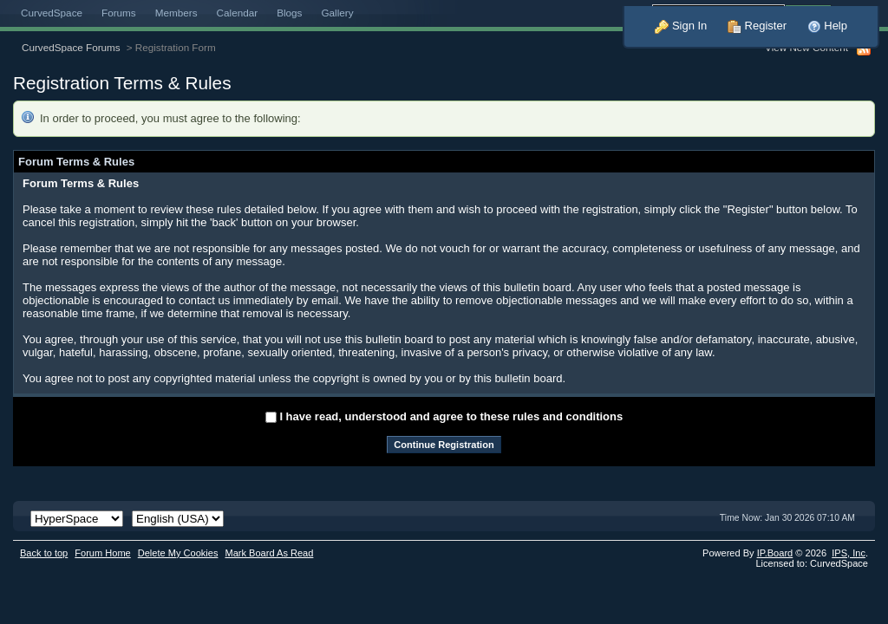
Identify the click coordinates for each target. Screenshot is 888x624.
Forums (118, 12)
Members (176, 12)
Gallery (337, 12)
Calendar (237, 12)
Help (827, 25)
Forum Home (102, 553)
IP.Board (775, 553)
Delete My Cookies (178, 553)
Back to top (44, 553)
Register (757, 25)
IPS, (848, 553)
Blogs (289, 12)
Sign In (681, 25)
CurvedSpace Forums (71, 47)
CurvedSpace (51, 12)
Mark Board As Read (269, 553)
